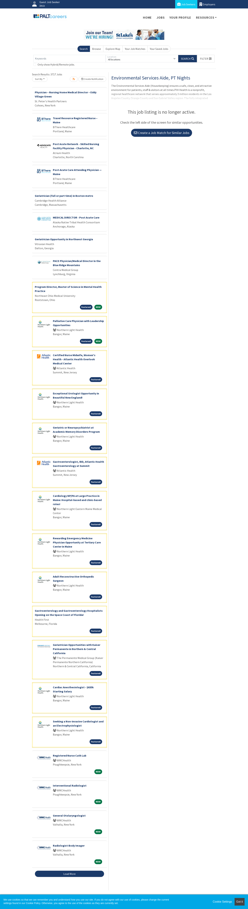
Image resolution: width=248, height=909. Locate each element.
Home (147, 17)
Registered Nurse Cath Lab (69, 755)
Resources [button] (205, 17)
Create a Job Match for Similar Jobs (161, 133)
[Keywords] (69, 58)
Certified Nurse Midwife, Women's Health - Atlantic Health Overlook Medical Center (74, 359)
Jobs (160, 17)
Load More (69, 874)
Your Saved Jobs (159, 49)
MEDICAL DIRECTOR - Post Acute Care (76, 217)
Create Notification (92, 79)
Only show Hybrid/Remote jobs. (56, 64)
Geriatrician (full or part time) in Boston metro (64, 195)
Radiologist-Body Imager (69, 845)
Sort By (39, 79)
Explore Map (113, 49)
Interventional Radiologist (69, 785)
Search (84, 49)
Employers (207, 4)
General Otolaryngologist (69, 815)
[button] (206, 58)
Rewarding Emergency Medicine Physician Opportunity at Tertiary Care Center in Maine (77, 542)
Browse (96, 49)
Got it (239, 901)
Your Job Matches (135, 49)
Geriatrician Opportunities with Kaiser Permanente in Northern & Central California (76, 649)
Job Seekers (186, 4)
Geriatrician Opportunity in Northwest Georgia (64, 239)
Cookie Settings (222, 901)
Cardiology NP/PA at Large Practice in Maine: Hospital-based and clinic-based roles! (77, 500)
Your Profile (180, 17)
